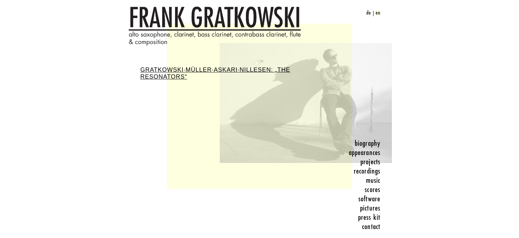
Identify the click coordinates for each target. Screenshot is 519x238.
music (373, 180)
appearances (364, 152)
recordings (367, 171)
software (369, 199)
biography (367, 143)
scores (372, 189)
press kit (369, 217)
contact (371, 226)
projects (370, 162)
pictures (370, 208)
